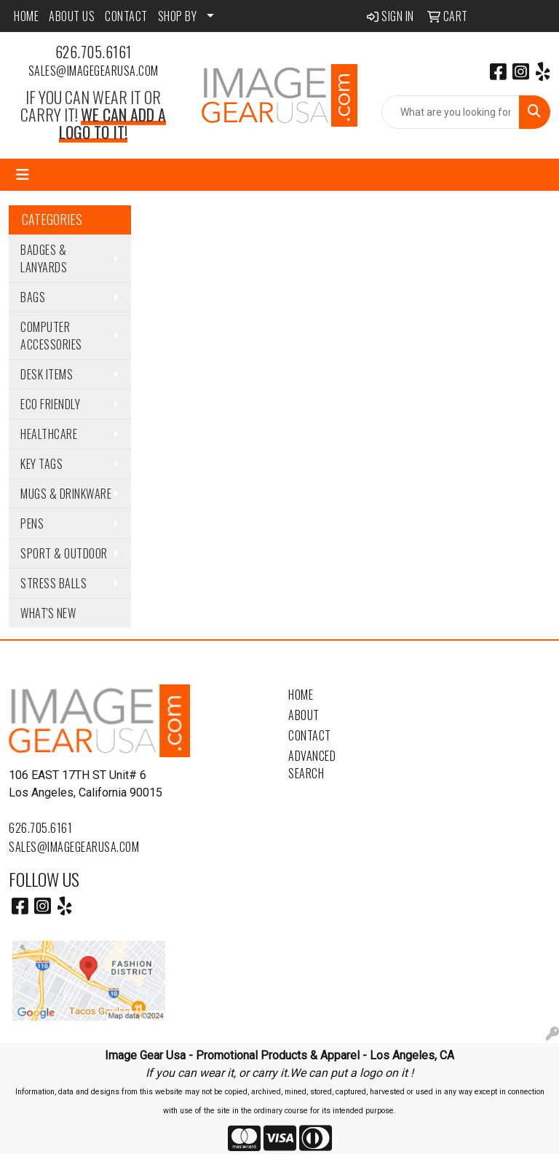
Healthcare (48, 434)
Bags (32, 297)
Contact (309, 735)
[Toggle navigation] (22, 175)
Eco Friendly (50, 404)
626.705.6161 (93, 52)
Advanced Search (312, 764)
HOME (26, 16)
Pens (32, 523)
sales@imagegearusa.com (93, 70)
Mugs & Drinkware (65, 493)
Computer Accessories (51, 335)
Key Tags (41, 464)
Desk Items (46, 374)
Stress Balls (53, 583)
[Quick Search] (450, 112)
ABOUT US (72, 16)
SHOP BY (177, 16)
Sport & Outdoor (64, 553)
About (304, 715)
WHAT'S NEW (48, 613)
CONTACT (126, 16)
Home (300, 694)
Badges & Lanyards (43, 258)
